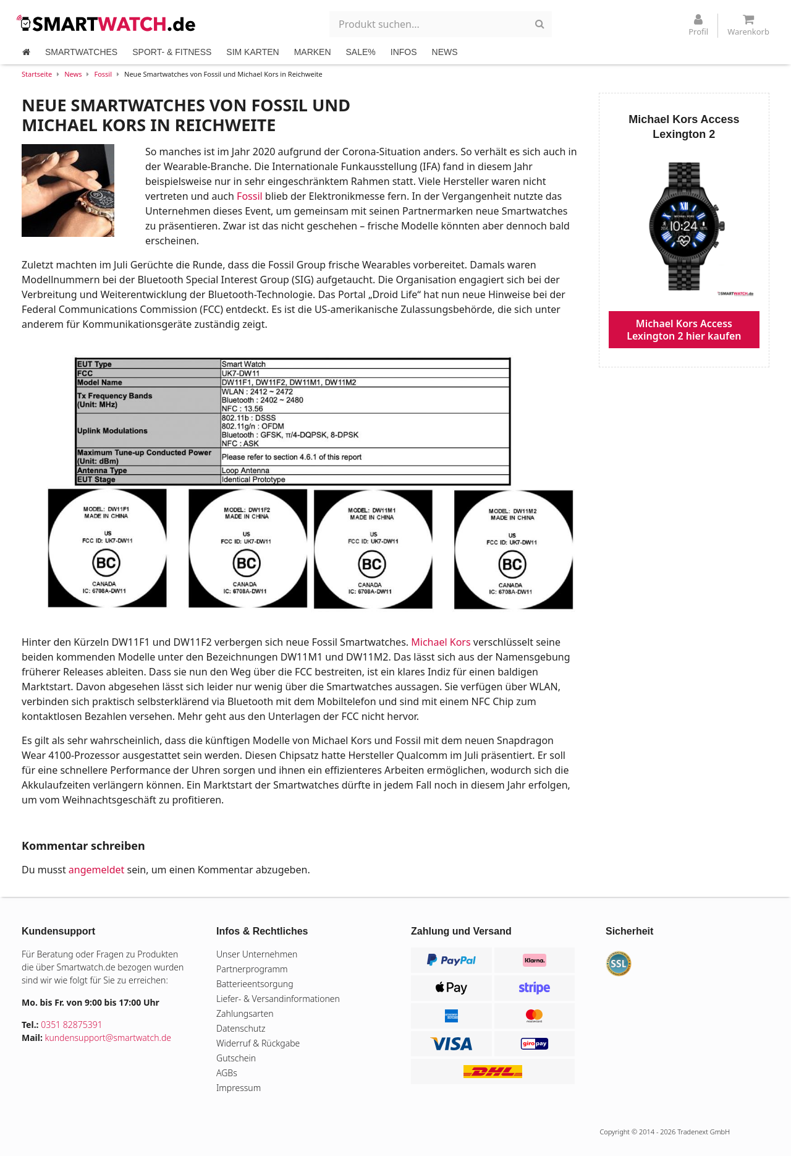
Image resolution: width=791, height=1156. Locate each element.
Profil (698, 25)
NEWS (445, 52)
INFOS (404, 52)
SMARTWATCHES (81, 52)
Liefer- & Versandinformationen (278, 998)
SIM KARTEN (252, 52)
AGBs (226, 1073)
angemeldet (96, 869)
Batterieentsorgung (255, 984)
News (73, 74)
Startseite (37, 74)
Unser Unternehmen (256, 954)
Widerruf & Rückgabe (258, 1043)
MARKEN (312, 52)
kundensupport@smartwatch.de (108, 1037)
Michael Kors (440, 642)
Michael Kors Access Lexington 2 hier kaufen (684, 330)
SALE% (361, 52)
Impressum (238, 1088)
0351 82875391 (72, 1024)
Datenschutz (240, 1028)
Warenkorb (748, 25)
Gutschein (236, 1058)
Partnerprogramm (252, 969)
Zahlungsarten (245, 1013)
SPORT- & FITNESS (171, 52)
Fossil (103, 74)
